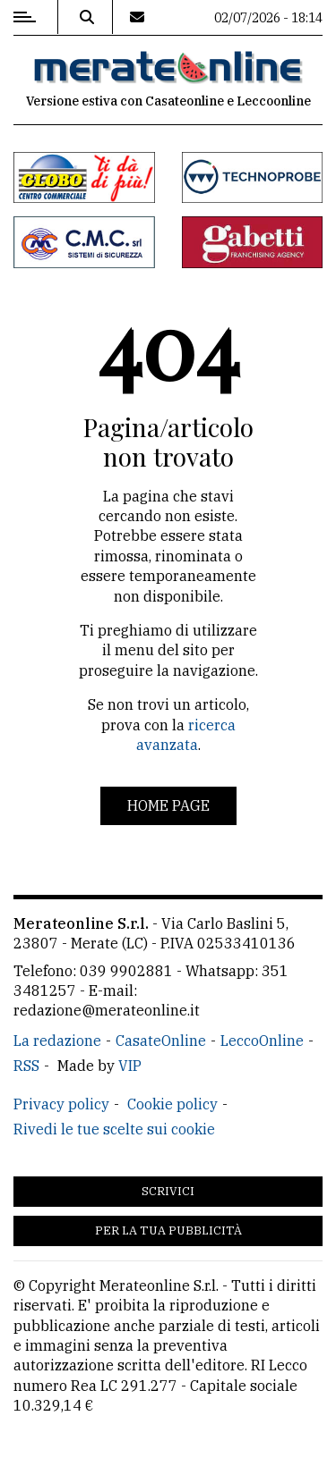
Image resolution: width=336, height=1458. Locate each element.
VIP (130, 1066)
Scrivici (168, 1191)
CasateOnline (161, 1040)
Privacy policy (61, 1104)
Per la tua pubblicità (168, 1230)
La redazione (57, 1040)
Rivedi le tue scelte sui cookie (114, 1129)
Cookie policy (172, 1104)
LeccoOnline (262, 1040)
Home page (168, 805)
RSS (26, 1066)
